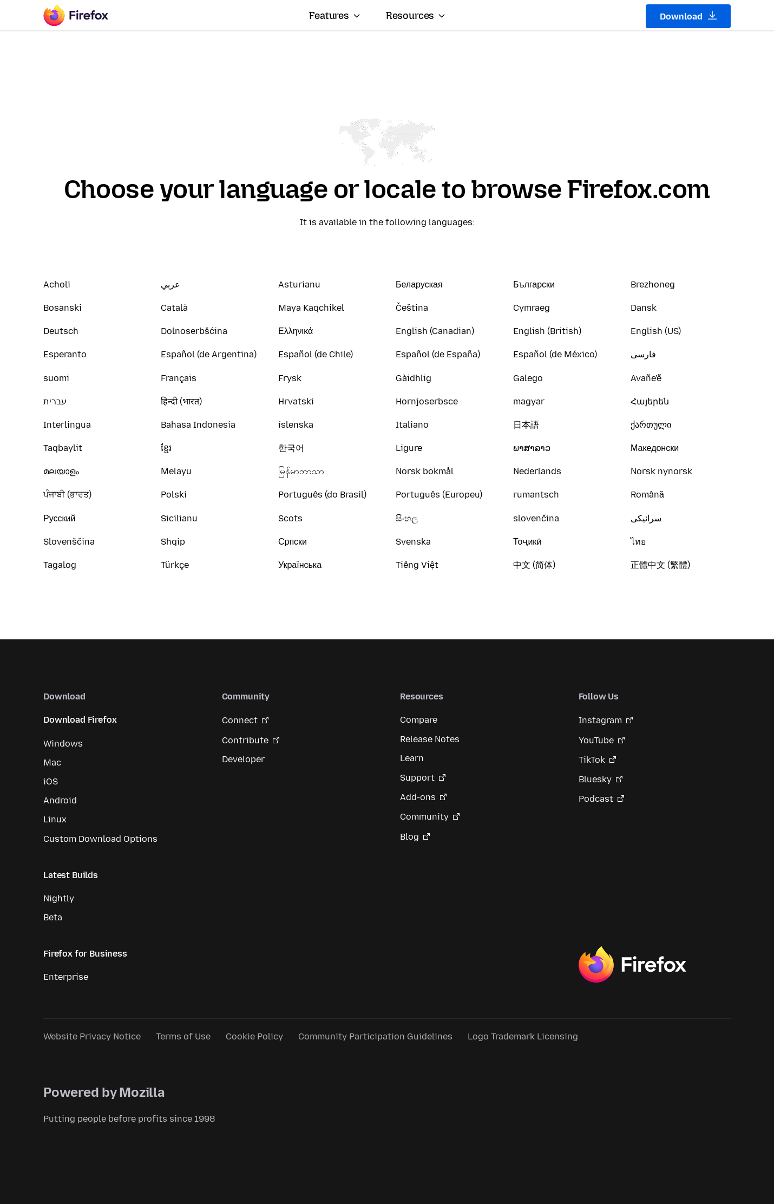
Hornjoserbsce (427, 401)
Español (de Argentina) (209, 354)
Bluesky (595, 779)
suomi (56, 378)
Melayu (176, 471)
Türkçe (175, 565)
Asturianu (299, 284)
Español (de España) (438, 354)
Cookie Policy (254, 1036)
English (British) (547, 331)
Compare (418, 720)
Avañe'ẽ (646, 378)
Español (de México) (555, 354)
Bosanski (62, 308)
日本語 (526, 425)
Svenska (413, 541)
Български (534, 284)
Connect (240, 720)
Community (424, 817)
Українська (300, 565)
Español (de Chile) (315, 354)
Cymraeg (531, 308)
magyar (529, 401)
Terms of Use (183, 1036)
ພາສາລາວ (531, 448)
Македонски (655, 448)
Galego (528, 378)
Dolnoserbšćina (194, 331)
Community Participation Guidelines (375, 1036)
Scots (290, 518)
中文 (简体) (534, 565)
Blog (409, 837)
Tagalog (59, 565)
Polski (174, 494)
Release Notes (430, 739)
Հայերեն (650, 401)
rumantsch (536, 494)
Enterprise (65, 977)
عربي (170, 284)
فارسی (643, 354)
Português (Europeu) (439, 494)
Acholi (56, 284)
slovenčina (536, 518)
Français (178, 378)
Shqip (173, 541)
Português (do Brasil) (322, 494)
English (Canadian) (435, 331)
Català (174, 308)
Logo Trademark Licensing (523, 1036)
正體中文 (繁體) (660, 565)
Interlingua (67, 425)
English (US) (656, 331)
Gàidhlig (413, 378)
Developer (243, 759)
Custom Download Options (100, 839)
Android (60, 800)
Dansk (644, 308)
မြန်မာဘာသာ (301, 471)
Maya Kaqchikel (311, 308)
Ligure (409, 448)
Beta (52, 917)
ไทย (638, 541)
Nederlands (537, 471)
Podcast (596, 799)
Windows (63, 743)
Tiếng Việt (417, 565)
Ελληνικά (295, 331)
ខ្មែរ (166, 448)
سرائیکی (646, 518)
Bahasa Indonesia (198, 425)
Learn (412, 758)
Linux (55, 819)
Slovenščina (69, 541)
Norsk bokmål (425, 471)
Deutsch (60, 331)
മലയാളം (61, 471)
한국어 (291, 448)
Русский (59, 518)
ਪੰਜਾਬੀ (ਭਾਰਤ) (67, 494)
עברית (55, 401)
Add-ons (418, 797)
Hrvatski (296, 401)
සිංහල (407, 518)
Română (647, 494)
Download (688, 16)
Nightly (58, 898)
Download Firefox (79, 720)
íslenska (295, 425)
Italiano (412, 425)
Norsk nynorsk (661, 471)
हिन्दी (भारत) (181, 401)
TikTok (592, 760)
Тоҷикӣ (527, 541)
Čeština (412, 308)
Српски (292, 541)
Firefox (632, 964)
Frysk (289, 378)
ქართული (651, 425)
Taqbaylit (62, 448)
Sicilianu (179, 518)
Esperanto (65, 354)
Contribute (245, 740)
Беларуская (419, 284)
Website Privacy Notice (92, 1036)
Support (417, 778)
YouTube (596, 740)
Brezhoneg (653, 284)
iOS (50, 781)
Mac (52, 762)
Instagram (600, 720)
